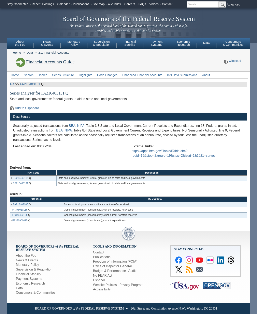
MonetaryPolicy (73, 43)
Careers (129, 4)
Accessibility (102, 289)
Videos (154, 4)
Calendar (63, 4)
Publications (81, 4)
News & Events (27, 260)
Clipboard (235, 60)
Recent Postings (43, 4)
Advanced (233, 4)
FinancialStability (130, 43)
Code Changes (107, 75)
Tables (42, 75)
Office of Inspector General (112, 266)
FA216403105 (20, 204)
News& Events (47, 43)
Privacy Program (131, 285)
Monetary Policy (27, 264)
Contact (167, 4)
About (206, 75)
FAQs (142, 4)
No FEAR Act (102, 275)
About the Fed (26, 255)
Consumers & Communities (233, 43)
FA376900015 (20, 220)
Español (99, 280)
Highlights (85, 75)
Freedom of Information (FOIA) (115, 261)
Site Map (99, 4)
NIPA (80, 125)
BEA (72, 125)
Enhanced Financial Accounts (142, 75)
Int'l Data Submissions (182, 75)
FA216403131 (30, 84)
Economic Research (30, 283)
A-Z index (114, 4)
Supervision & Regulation (34, 269)
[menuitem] (20, 43)
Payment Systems (29, 278)
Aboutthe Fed (20, 43)
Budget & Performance (109, 271)
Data (206, 42)
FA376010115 (20, 209)
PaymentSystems (156, 43)
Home (17, 52)
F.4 (12, 84)
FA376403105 (20, 215)
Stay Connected (18, 4)
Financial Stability (28, 274)
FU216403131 (20, 178)
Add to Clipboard (24, 108)
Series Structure (63, 75)
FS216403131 (20, 183)
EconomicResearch (183, 43)
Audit (132, 271)
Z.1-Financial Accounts (53, 52)
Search (29, 75)
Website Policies (105, 285)
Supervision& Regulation (102, 43)
